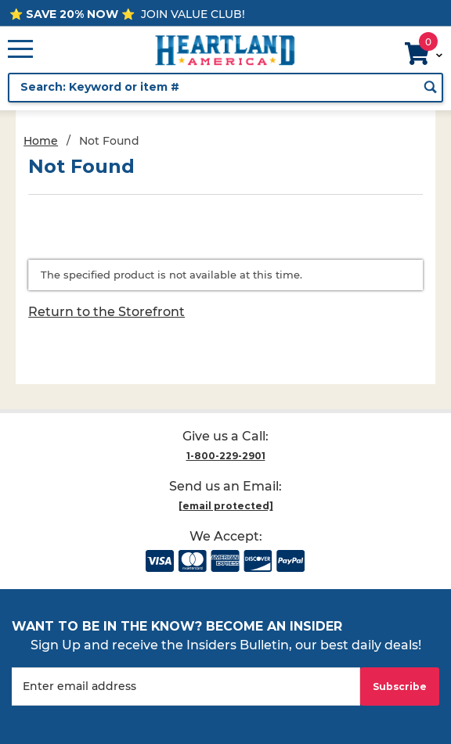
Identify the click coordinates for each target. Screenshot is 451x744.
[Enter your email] (186, 686)
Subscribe (400, 686)
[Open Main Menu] (20, 50)
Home (40, 141)
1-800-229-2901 (225, 456)
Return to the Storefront (106, 311)
